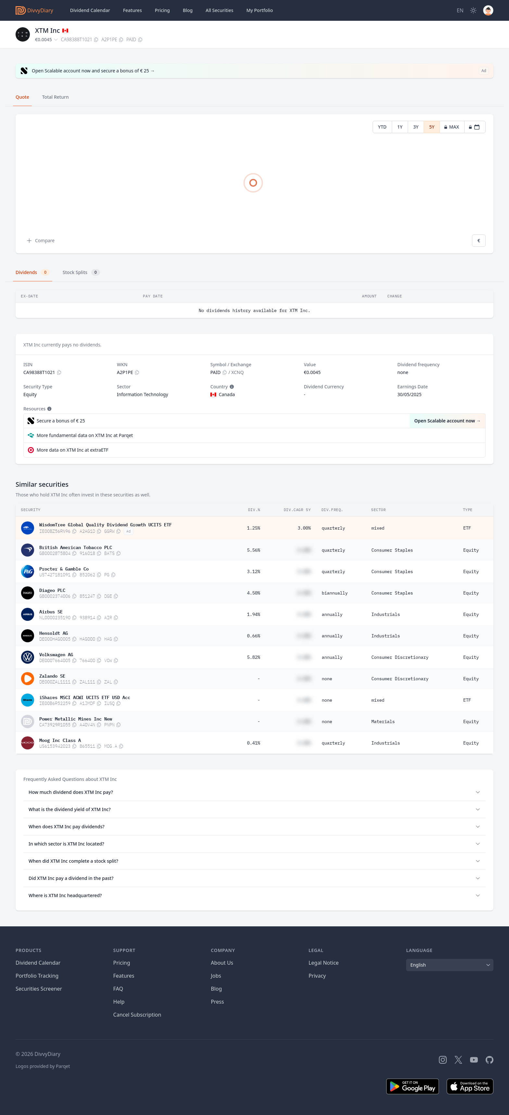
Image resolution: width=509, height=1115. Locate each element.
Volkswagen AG (56, 654)
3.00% (304, 528)
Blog (216, 988)
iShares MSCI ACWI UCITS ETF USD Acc (84, 697)
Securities (219, 10)
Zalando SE (52, 675)
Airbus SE (51, 611)
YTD (382, 127)
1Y (400, 127)
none (327, 679)
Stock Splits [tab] (81, 272)
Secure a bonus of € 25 (61, 421)
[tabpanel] (254, 184)
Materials (383, 721)
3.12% (253, 571)
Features (132, 10)
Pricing (162, 10)
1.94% (253, 614)
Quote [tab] (22, 97)
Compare (40, 240)
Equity (471, 550)
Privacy (317, 975)
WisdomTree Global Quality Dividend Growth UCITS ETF (105, 524)
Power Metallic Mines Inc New (75, 718)
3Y (415, 127)
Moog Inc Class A (60, 739)
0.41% (253, 743)
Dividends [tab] (33, 272)
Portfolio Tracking (37, 975)
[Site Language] (460, 10)
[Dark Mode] (473, 10)
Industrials (385, 614)
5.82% (253, 657)
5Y (431, 127)
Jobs (216, 975)
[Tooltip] (231, 386)
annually (332, 614)
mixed (377, 528)
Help (119, 1001)
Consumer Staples (392, 550)
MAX (451, 127)
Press (217, 1001)
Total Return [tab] (55, 97)
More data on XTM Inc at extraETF (72, 450)
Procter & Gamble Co (64, 568)
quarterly (333, 528)
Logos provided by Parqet (43, 1066)
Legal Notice (323, 962)
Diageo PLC (52, 589)
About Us (222, 962)
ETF (467, 528)
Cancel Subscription (137, 1014)
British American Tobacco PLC (75, 547)
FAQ (118, 988)
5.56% (253, 550)
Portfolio (259, 10)
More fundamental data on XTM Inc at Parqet (85, 435)
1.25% (253, 528)
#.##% (304, 550)
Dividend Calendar (90, 10)
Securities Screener (39, 988)
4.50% (253, 593)
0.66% (253, 636)
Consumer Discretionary (399, 657)
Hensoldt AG (53, 632)
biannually (335, 593)
